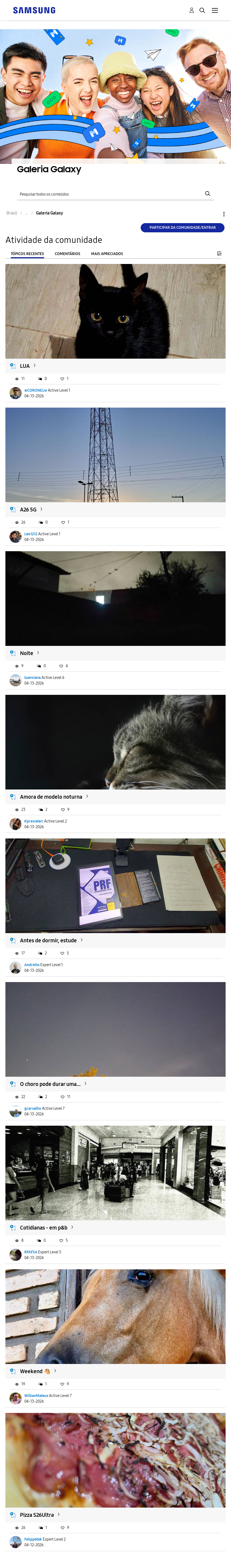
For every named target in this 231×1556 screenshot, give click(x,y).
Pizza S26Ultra (37, 1515)
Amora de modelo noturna (51, 797)
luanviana (32, 677)
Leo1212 (30, 534)
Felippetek (33, 1539)
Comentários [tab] (67, 254)
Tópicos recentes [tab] (27, 254)
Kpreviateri (33, 821)
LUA (25, 366)
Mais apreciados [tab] (107, 254)
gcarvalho (32, 1108)
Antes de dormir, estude (48, 940)
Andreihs (31, 965)
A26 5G (28, 509)
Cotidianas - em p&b (43, 1227)
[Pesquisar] (115, 193)
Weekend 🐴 (35, 1371)
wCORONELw (35, 390)
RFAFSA (30, 1252)
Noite (26, 653)
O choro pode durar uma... (50, 1084)
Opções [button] (215, 214)
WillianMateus (36, 1395)
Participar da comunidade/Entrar (183, 227)
